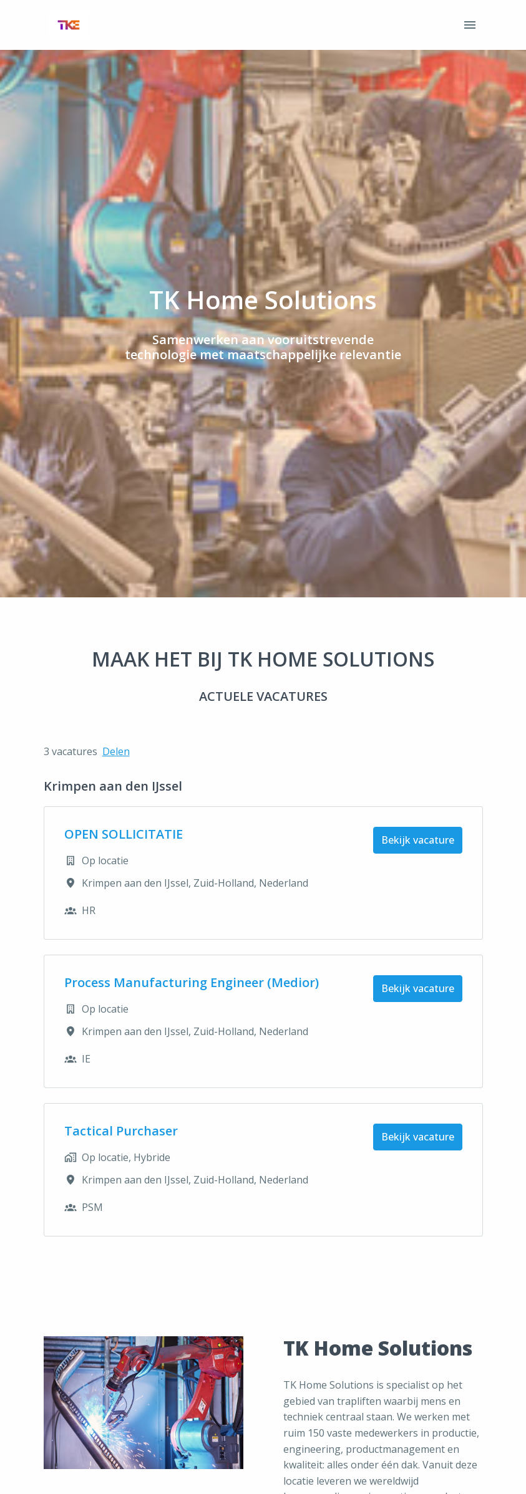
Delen (116, 751)
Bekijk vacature (417, 840)
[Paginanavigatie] (470, 24)
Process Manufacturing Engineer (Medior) (191, 982)
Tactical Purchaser (121, 1131)
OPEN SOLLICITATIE (123, 834)
